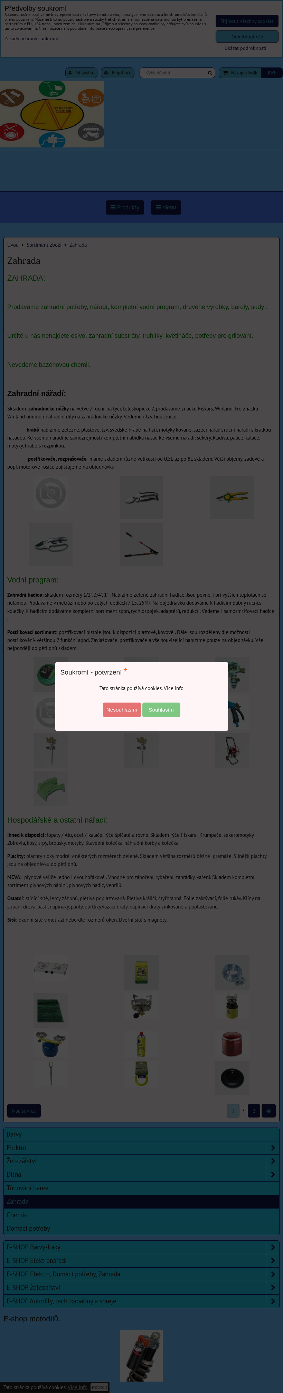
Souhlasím (161, 710)
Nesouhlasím (122, 710)
